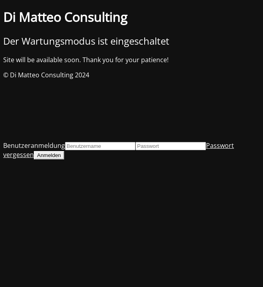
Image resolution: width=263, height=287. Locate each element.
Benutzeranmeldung (34, 145)
